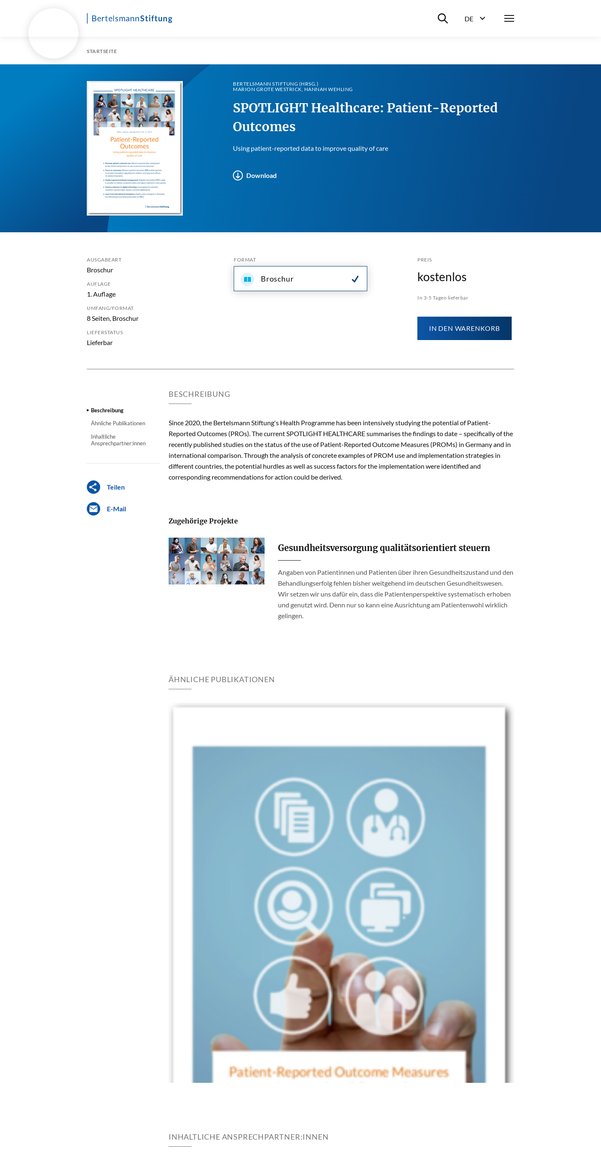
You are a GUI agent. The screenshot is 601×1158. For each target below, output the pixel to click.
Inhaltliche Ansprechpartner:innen (118, 440)
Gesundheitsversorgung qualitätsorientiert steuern (384, 548)
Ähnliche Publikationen (118, 423)
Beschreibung (107, 410)
